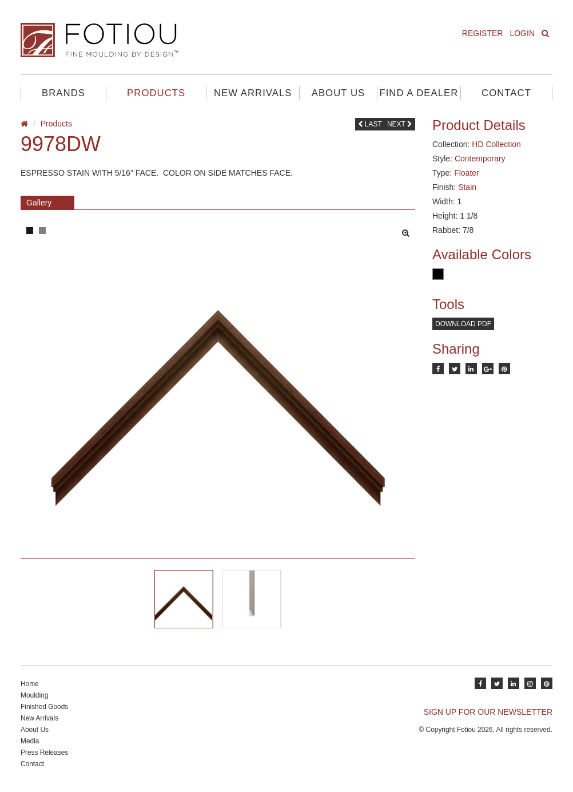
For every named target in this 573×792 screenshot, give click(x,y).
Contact (506, 93)
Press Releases (44, 753)
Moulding (34, 695)
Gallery (38, 202)
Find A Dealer (418, 93)
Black (438, 274)
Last (370, 124)
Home (30, 684)
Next (399, 124)
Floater (466, 172)
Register (482, 33)
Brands (63, 93)
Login (522, 33)
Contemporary (480, 158)
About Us (338, 93)
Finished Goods (44, 707)
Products (156, 93)
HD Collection (496, 144)
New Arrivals (253, 93)
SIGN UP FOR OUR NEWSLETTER (488, 711)
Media (30, 741)
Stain (467, 187)
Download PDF (463, 324)
